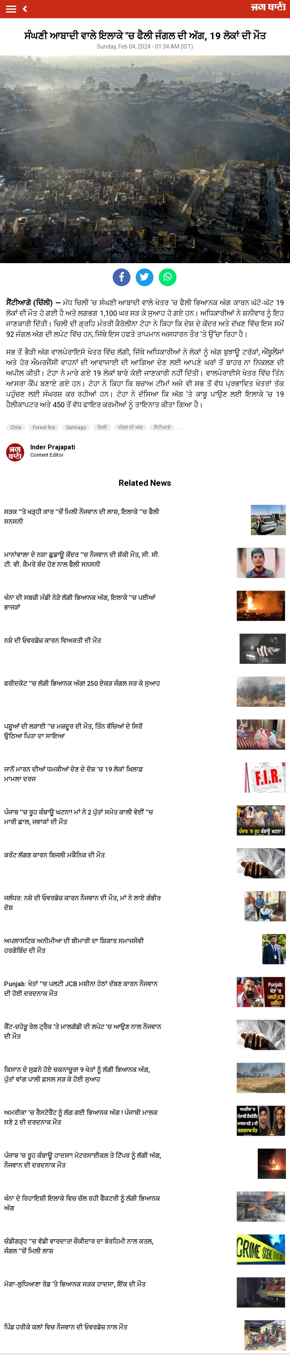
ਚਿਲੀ (102, 427)
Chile (15, 427)
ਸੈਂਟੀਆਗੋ (162, 427)
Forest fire (44, 427)
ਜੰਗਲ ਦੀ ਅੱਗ (130, 427)
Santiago (76, 427)
